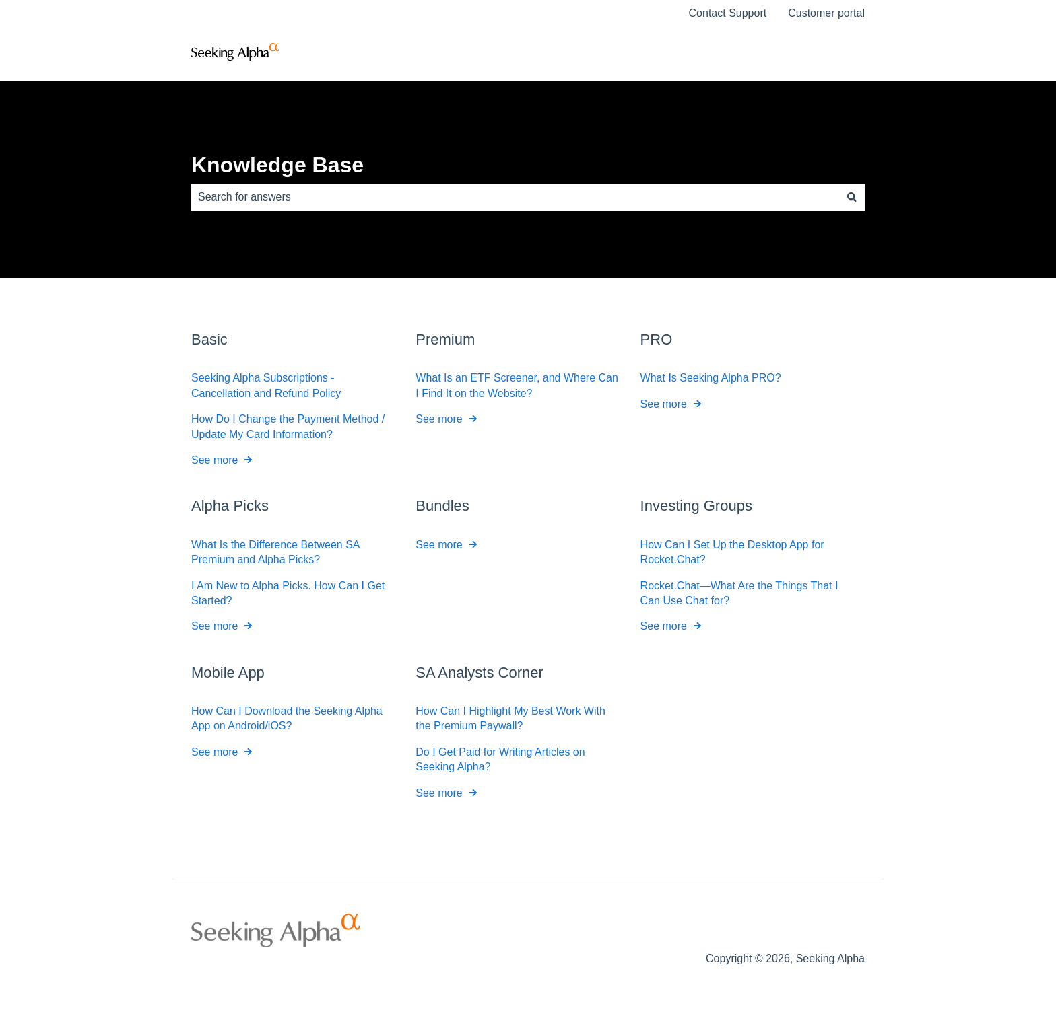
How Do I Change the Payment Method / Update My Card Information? (288, 426)
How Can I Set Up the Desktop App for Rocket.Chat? (732, 551)
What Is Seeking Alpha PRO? (710, 378)
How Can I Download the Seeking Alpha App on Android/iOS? (287, 718)
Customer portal (826, 13)
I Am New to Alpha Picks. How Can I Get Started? (288, 592)
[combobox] (515, 197)
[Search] (852, 197)
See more (214, 460)
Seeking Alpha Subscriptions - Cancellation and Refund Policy (266, 385)
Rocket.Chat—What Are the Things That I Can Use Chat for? (739, 592)
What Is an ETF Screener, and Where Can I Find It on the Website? (517, 385)
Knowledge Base (277, 165)
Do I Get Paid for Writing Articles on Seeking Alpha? (500, 759)
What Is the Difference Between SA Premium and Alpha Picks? (275, 551)
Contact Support (728, 13)
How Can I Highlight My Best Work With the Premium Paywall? (510, 718)
